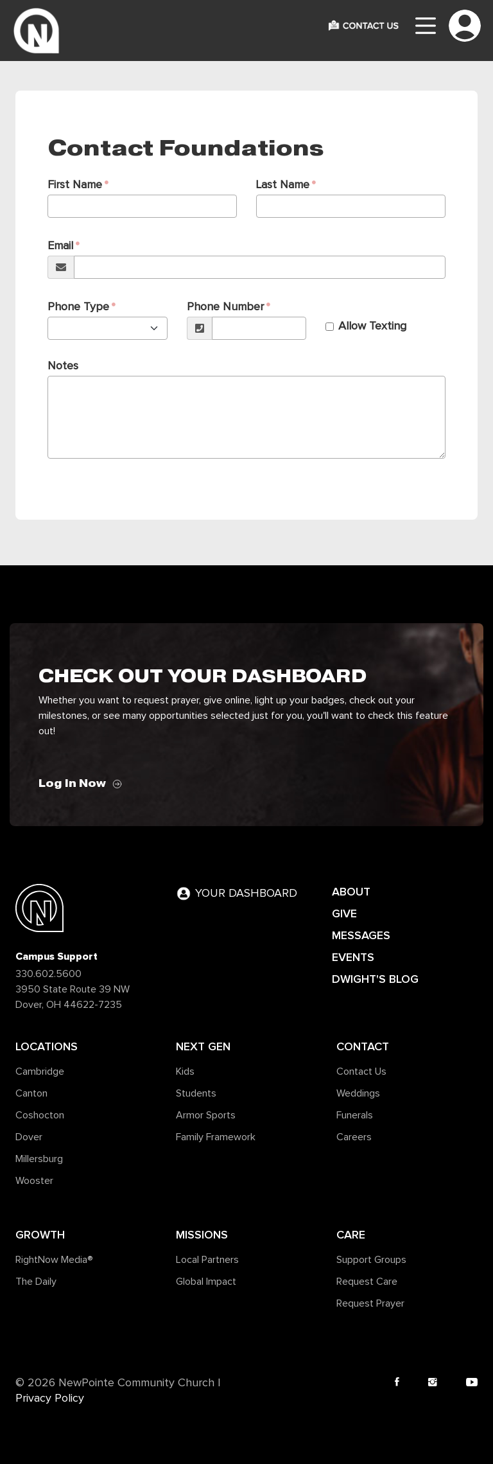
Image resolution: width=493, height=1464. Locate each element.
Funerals (354, 1115)
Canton (31, 1093)
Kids (185, 1071)
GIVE (344, 913)
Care (350, 1235)
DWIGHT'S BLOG (375, 979)
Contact (362, 1046)
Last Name (282, 185)
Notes (63, 366)
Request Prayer (370, 1303)
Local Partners (207, 1260)
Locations (46, 1046)
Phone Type (78, 307)
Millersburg (39, 1159)
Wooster (34, 1181)
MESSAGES (361, 935)
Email (60, 246)
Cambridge (39, 1071)
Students (196, 1093)
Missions (202, 1235)
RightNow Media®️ (54, 1260)
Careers (354, 1137)
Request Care (366, 1281)
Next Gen (203, 1046)
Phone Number (225, 307)
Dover (28, 1137)
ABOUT (351, 892)
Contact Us (361, 1071)
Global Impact (206, 1281)
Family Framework (215, 1137)
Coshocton (39, 1115)
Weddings (358, 1093)
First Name (75, 185)
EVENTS (353, 957)
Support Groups (371, 1260)
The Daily (35, 1281)
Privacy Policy (49, 1398)
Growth (40, 1235)
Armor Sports (206, 1115)
